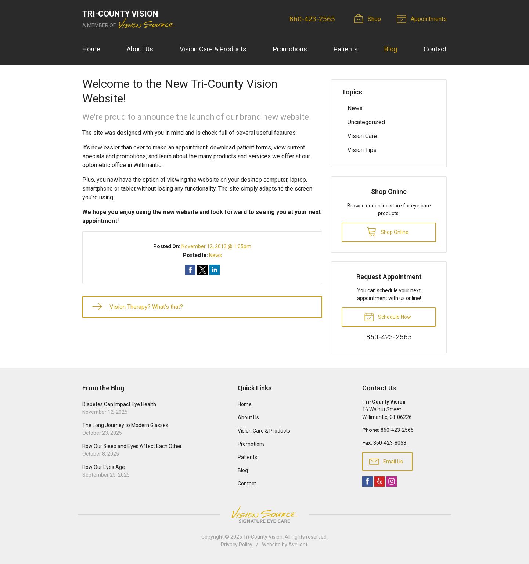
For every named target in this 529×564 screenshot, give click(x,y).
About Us (140, 49)
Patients (346, 49)
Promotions (290, 49)
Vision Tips (362, 150)
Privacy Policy (236, 544)
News (215, 255)
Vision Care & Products (213, 49)
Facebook (367, 481)
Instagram (391, 481)
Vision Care (362, 136)
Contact (435, 49)
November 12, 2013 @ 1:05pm (216, 246)
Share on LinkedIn (214, 270)
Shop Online (388, 231)
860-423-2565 (312, 19)
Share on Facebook (190, 270)
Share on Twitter (202, 270)
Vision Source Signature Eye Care (264, 514)
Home (91, 49)
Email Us (386, 461)
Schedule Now (387, 316)
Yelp (379, 481)
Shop (368, 18)
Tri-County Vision (263, 537)
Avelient (297, 544)
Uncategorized (366, 122)
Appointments (423, 18)
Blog (390, 49)
